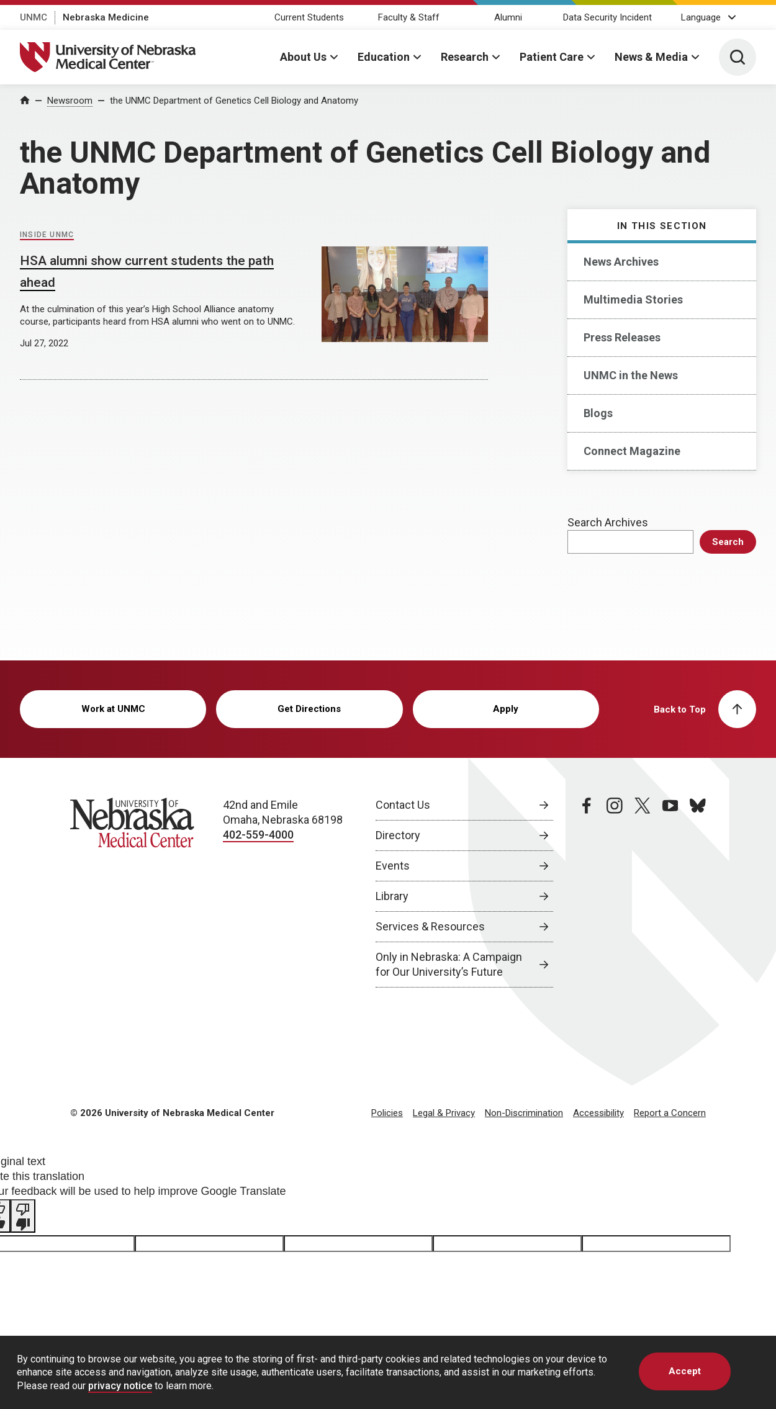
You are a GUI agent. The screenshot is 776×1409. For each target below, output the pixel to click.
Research (465, 56)
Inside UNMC (47, 234)
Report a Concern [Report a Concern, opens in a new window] (670, 1113)
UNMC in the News (631, 375)
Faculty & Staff (409, 17)
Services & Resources (430, 926)
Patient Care (552, 56)
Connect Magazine (632, 450)
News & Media (651, 56)
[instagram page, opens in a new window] (615, 893)
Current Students (309, 17)
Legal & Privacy (444, 1113)
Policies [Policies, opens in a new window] (387, 1113)
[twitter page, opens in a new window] (642, 893)
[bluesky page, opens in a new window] (698, 893)
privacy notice (120, 1386)
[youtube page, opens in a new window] (670, 893)
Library (392, 896)
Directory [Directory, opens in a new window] (398, 835)
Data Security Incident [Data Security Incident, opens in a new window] (607, 17)
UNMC (33, 17)
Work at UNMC (113, 708)
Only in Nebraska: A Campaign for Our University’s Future (449, 964)
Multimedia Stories (633, 299)
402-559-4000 (258, 834)
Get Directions (309, 708)
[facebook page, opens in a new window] (587, 893)
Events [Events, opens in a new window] (393, 865)
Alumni (508, 17)
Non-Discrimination (524, 1113)
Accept (685, 1371)
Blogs (598, 413)
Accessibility (598, 1113)
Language (701, 17)
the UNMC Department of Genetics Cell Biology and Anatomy (234, 100)
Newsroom (69, 100)
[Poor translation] (23, 1216)
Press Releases (622, 337)
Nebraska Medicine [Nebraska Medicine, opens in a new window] (106, 17)
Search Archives (607, 522)
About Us (303, 56)
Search (728, 541)
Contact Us (403, 804)
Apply (505, 708)
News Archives (621, 261)
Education (384, 56)
